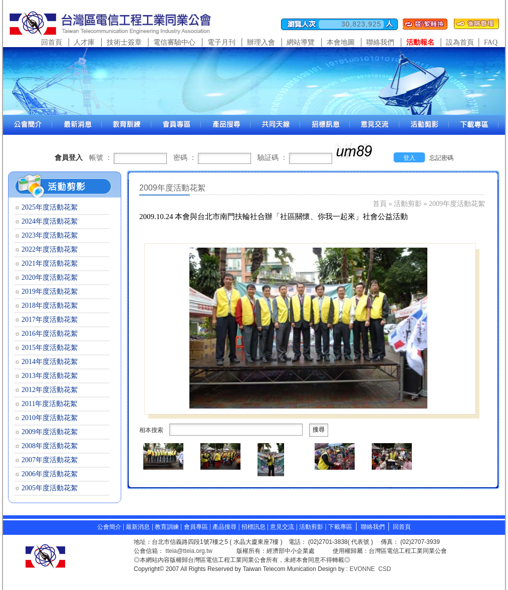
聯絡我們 (380, 42)
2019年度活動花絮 (50, 291)
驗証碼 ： (273, 157)
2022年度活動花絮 (50, 249)
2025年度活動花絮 (50, 207)
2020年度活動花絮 (50, 277)
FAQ (490, 42)
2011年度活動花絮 (49, 404)
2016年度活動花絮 (50, 333)
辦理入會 (261, 42)
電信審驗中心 (174, 42)
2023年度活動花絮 (50, 235)
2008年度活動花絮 (50, 446)
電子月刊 (221, 42)
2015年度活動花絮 (50, 347)
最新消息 (138, 526)
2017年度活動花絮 (50, 319)
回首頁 (51, 42)
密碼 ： (184, 157)
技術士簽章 (124, 42)
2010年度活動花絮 (50, 418)
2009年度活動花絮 (457, 204)
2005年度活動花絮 (50, 488)
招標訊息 (254, 526)
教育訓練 (167, 526)
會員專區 (196, 526)
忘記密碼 (441, 157)
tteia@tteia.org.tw (188, 550)
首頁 (380, 204)
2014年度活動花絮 (50, 361)
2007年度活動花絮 (50, 460)
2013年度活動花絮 (50, 375)
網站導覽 (301, 42)
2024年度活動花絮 (50, 221)
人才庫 (84, 42)
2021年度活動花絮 (50, 263)
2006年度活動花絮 (50, 474)
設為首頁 (460, 42)
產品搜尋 (224, 526)
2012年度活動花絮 (50, 390)
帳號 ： (100, 157)
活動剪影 (408, 204)
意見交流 (282, 526)
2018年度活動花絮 (50, 305)
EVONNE (362, 568)
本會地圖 (341, 42)
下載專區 (340, 526)
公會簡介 (109, 526)
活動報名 (420, 42)
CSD (384, 568)
